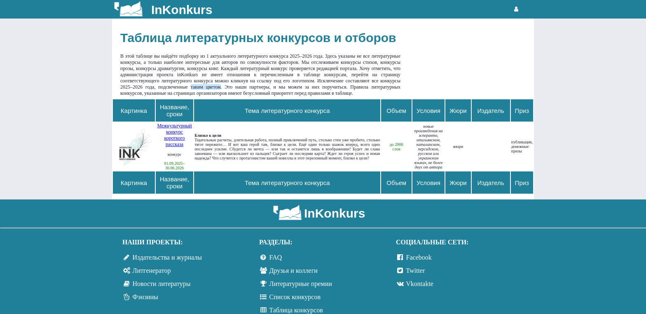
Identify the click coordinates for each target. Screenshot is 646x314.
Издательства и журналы (167, 257)
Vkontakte (419, 283)
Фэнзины (145, 296)
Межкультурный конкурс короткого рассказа (174, 135)
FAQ (275, 257)
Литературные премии (300, 283)
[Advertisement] (471, 60)
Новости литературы (162, 283)
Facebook (419, 257)
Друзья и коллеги (293, 270)
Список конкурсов (295, 296)
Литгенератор (152, 270)
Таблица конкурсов (296, 310)
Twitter (415, 270)
